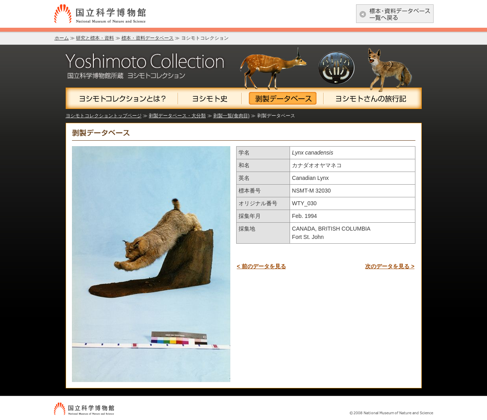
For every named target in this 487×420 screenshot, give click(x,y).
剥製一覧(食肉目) (231, 115)
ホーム (62, 38)
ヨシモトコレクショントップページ (104, 115)
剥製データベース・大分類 (177, 115)
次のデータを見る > (389, 266)
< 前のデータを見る (261, 266)
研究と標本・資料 (95, 38)
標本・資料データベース (147, 38)
